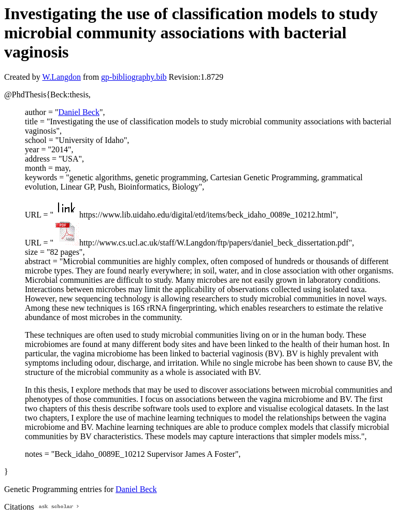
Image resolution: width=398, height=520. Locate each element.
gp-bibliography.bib (134, 77)
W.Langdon (61, 77)
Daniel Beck (79, 112)
